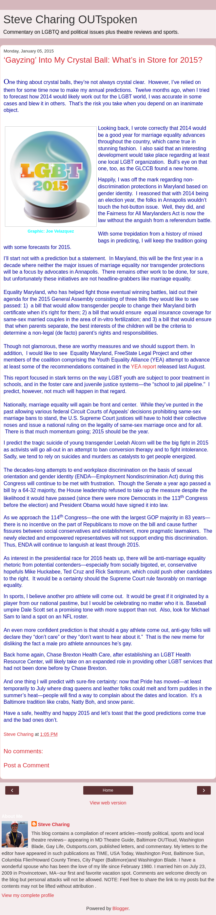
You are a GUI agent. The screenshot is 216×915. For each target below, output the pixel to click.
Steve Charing (54, 824)
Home (108, 790)
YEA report (144, 366)
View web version (108, 802)
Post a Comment (26, 765)
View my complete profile (28, 895)
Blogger (120, 908)
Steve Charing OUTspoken (70, 19)
